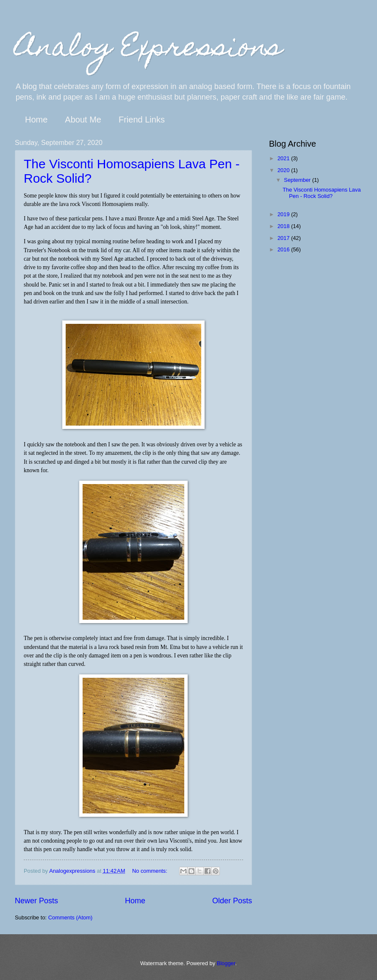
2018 (284, 226)
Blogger (226, 963)
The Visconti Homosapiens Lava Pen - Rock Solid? (321, 193)
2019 (284, 214)
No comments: (150, 871)
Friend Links (142, 119)
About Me (83, 119)
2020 (284, 170)
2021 (284, 158)
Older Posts (232, 900)
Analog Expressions (148, 49)
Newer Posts (36, 900)
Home (36, 119)
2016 (284, 249)
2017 (284, 238)
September (298, 180)
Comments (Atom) (70, 917)
